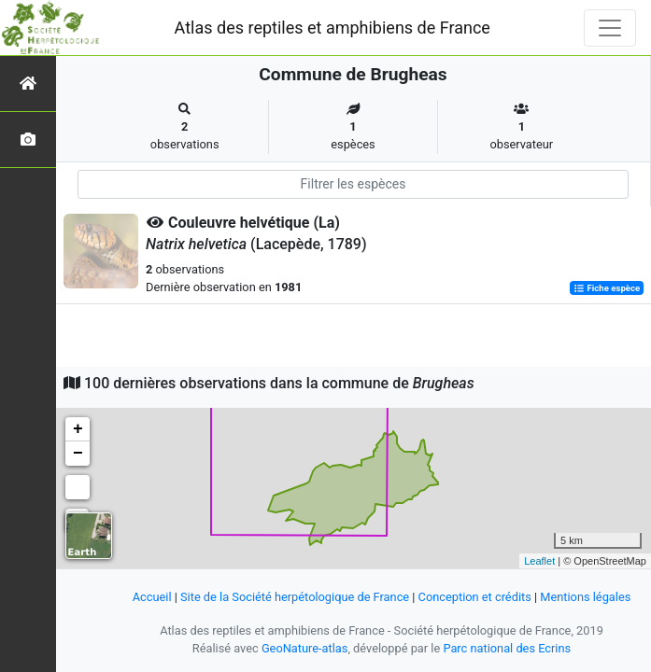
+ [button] (78, 429)
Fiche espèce (606, 288)
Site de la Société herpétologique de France (294, 597)
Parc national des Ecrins (507, 648)
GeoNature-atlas (305, 648)
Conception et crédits (474, 597)
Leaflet (539, 561)
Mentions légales (585, 597)
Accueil (152, 597)
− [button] (78, 453)
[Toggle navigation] (610, 28)
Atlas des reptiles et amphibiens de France (332, 27)
